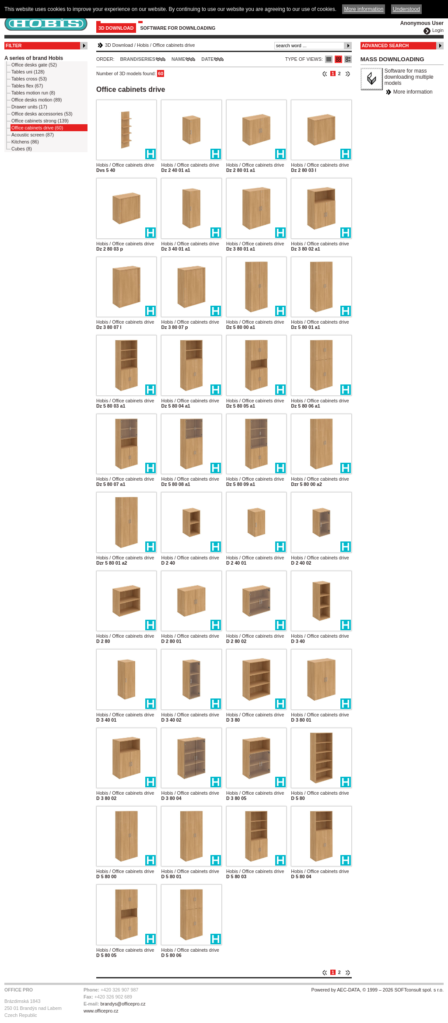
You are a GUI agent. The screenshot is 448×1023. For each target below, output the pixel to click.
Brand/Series (137, 59)
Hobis (143, 45)
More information (413, 92)
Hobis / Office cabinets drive (125, 165)
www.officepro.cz (101, 1010)
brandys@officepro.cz (122, 1003)
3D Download (116, 28)
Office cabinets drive (174, 45)
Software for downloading (178, 28)
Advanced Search (385, 45)
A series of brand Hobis (33, 58)
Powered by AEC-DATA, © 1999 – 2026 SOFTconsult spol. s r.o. (378, 989)
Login (438, 30)
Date (207, 59)
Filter (14, 45)
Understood (406, 9)
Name (178, 59)
